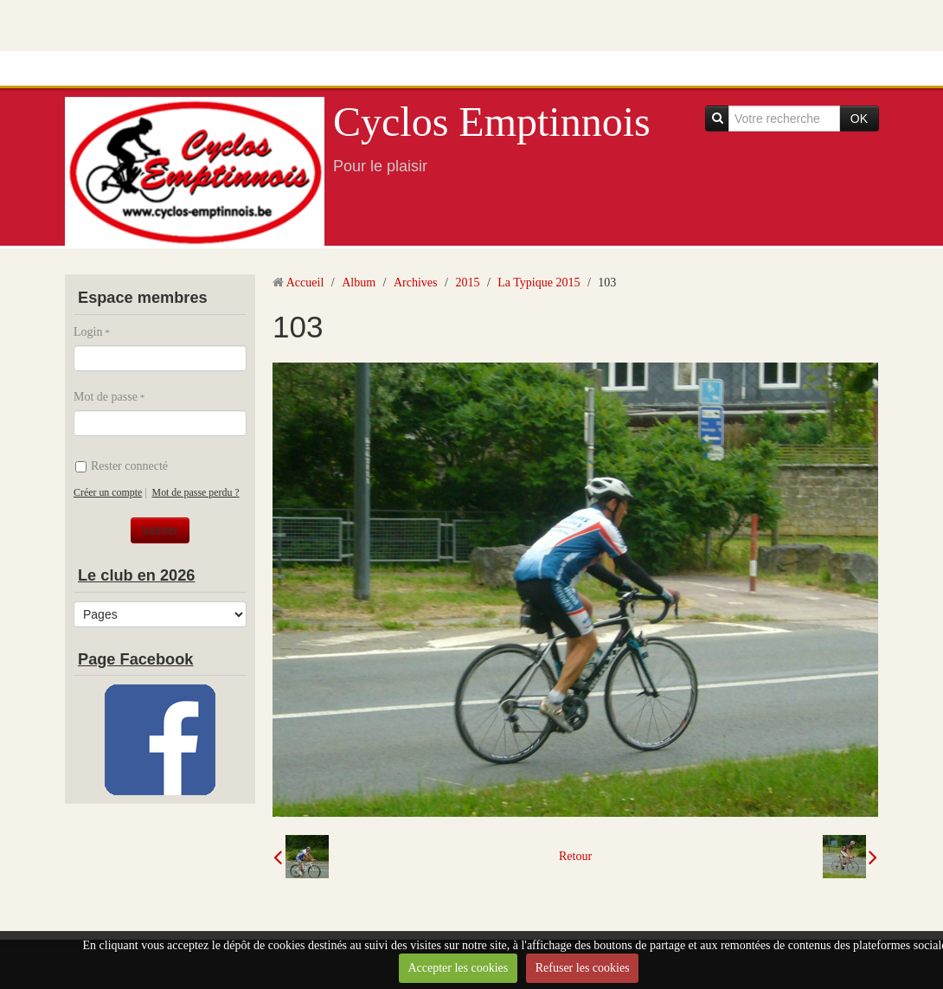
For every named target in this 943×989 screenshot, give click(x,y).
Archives (416, 282)
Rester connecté (121, 465)
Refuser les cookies (583, 967)
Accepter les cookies (457, 967)
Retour (575, 856)
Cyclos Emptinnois (492, 121)
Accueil (305, 282)
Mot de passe (106, 396)
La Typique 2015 (538, 282)
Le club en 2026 (136, 575)
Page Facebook (135, 659)
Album (358, 282)
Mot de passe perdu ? (196, 492)
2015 (467, 282)
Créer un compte (108, 492)
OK (859, 118)
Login (88, 331)
